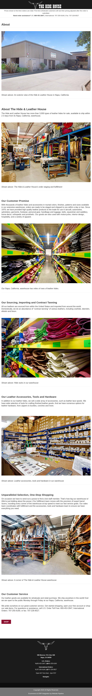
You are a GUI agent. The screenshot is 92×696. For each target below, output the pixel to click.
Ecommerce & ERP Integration (39, 693)
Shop (6, 622)
